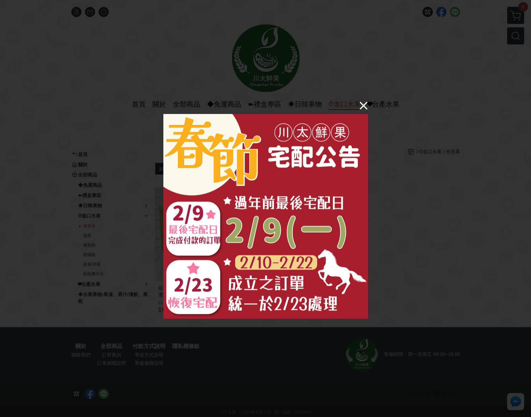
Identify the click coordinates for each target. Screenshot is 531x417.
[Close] (363, 105)
